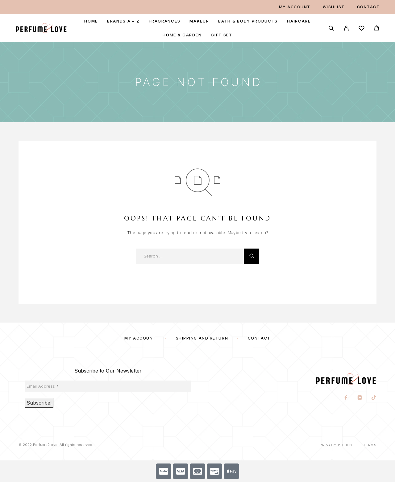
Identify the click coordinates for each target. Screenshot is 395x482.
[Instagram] (360, 398)
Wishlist (334, 7)
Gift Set (221, 35)
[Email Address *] (108, 386)
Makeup (199, 21)
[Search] (331, 28)
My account (294, 7)
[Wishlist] (361, 29)
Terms (370, 445)
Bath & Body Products (248, 21)
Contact (368, 7)
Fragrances (164, 21)
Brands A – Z (123, 21)
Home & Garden (182, 35)
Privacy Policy (336, 445)
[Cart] (376, 29)
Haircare (299, 21)
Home (91, 21)
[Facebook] (346, 398)
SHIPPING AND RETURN (202, 338)
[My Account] (346, 28)
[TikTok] (374, 398)
